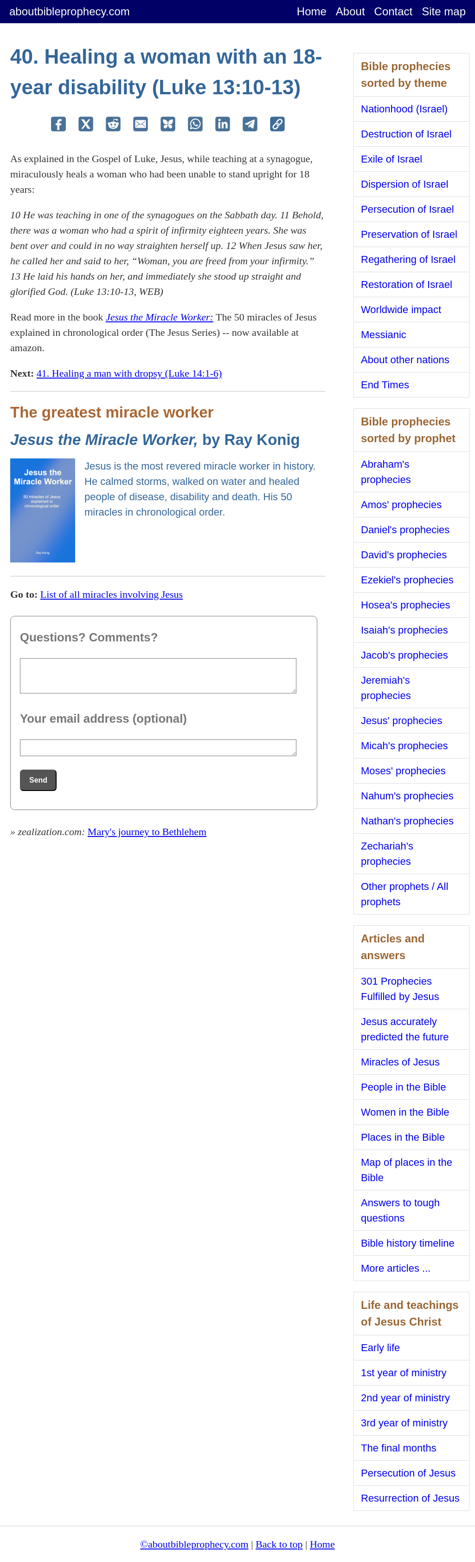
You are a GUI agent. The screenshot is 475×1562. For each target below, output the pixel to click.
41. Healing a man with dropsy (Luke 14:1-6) (129, 373)
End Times (385, 385)
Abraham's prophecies (386, 471)
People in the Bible (403, 1087)
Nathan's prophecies (407, 821)
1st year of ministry (404, 1373)
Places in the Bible (403, 1137)
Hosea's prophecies (405, 605)
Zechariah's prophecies (387, 853)
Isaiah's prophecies (404, 630)
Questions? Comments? (89, 637)
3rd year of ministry (404, 1423)
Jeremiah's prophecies (386, 687)
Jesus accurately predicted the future (405, 1029)
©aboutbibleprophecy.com (194, 1544)
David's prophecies (404, 555)
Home (312, 11)
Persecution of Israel (407, 209)
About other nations (405, 360)
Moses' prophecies (403, 771)
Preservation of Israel (409, 234)
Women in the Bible (405, 1112)
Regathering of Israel (408, 259)
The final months (398, 1448)
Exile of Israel (391, 159)
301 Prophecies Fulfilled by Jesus (400, 988)
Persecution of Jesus (408, 1473)
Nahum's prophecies (407, 796)
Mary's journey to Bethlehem (147, 831)
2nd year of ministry (405, 1398)
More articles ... (395, 1268)
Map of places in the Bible (406, 1170)
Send (38, 780)
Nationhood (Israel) (404, 109)
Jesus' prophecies (401, 720)
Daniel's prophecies (405, 530)
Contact (393, 11)
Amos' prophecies (401, 504)
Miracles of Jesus (400, 1062)
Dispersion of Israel (404, 184)
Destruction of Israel (406, 134)
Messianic (383, 334)
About (350, 11)
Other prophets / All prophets (404, 894)
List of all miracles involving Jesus (111, 594)
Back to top (279, 1544)
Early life (380, 1347)
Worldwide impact (401, 309)
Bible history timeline (408, 1243)
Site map (444, 11)
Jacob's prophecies (404, 655)
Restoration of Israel (406, 284)
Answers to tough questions (400, 1210)
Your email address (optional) (103, 718)
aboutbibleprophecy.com (69, 11)
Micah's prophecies (404, 746)
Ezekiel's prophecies (407, 580)
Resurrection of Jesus (410, 1498)
